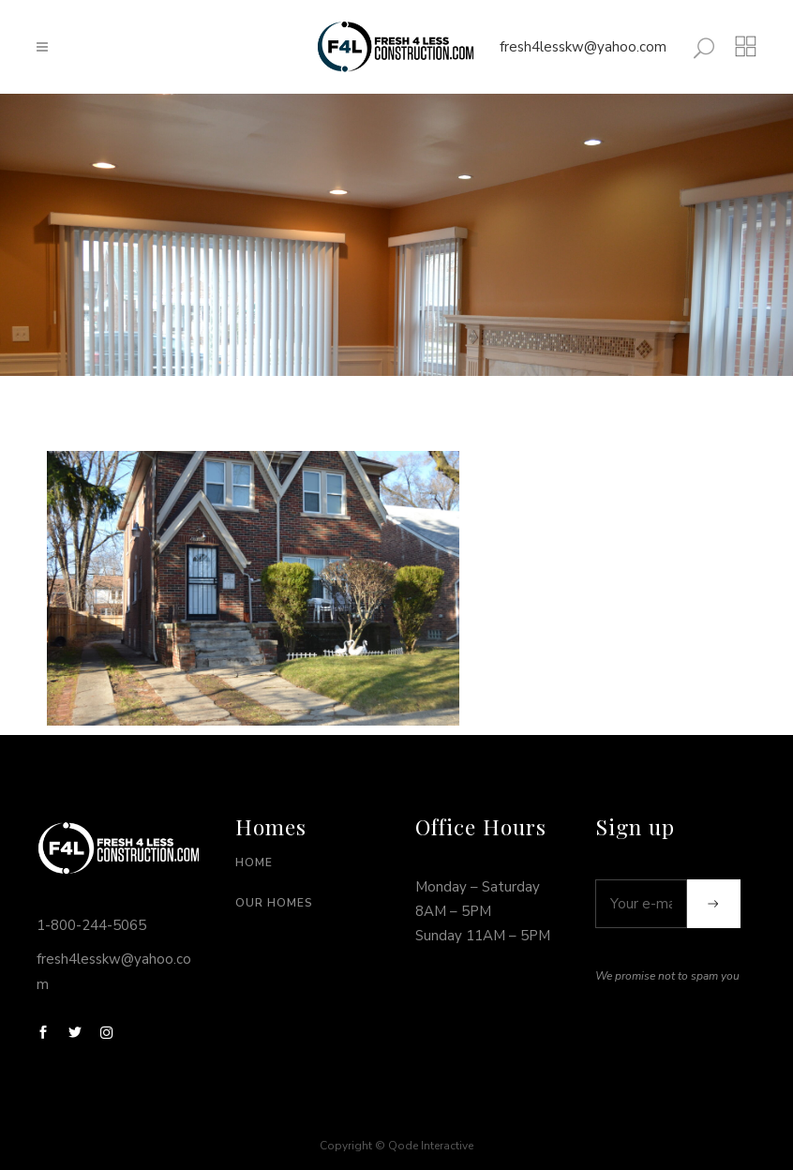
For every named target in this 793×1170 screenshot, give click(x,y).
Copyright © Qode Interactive (396, 1145)
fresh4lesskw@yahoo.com (583, 47)
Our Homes (274, 902)
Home (254, 862)
